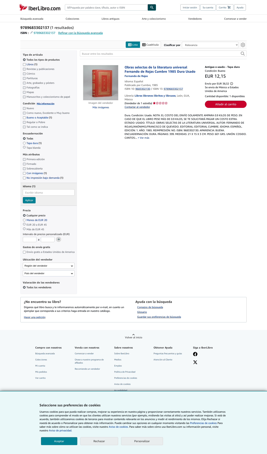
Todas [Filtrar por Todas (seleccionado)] (28, 138)
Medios (117, 359)
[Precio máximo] (48, 239)
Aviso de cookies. (118, 426)
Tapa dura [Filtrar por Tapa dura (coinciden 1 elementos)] (32, 143)
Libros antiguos (110, 18)
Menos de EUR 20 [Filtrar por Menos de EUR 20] (35, 220)
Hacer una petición (34, 317)
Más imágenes (101, 107)
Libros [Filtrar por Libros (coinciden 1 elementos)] (30, 64)
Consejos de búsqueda (150, 307)
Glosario (142, 311)
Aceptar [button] (59, 441)
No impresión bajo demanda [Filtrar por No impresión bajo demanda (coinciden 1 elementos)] (43, 177)
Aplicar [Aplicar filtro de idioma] (29, 200)
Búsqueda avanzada (31, 18)
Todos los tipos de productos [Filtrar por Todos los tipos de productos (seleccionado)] (41, 59)
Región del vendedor (35, 265)
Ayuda (240, 7)
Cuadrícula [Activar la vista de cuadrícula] (150, 45)
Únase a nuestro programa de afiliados (89, 361)
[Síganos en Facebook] (195, 354)
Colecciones (72, 18)
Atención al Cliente (163, 359)
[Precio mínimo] (30, 239)
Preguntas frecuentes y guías (168, 353)
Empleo (118, 365)
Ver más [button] (144, 137)
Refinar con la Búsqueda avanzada (80, 33)
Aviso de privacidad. (60, 430)
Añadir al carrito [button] (225, 104)
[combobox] (106, 7)
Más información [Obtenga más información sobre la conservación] (45, 103)
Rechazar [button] (99, 441)
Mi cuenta (40, 365)
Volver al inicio (133, 337)
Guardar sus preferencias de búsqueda (159, 316)
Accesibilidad (120, 390)
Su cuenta (208, 7)
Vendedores (195, 18)
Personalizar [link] (142, 441)
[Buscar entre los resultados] (163, 53)
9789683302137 (44, 33)
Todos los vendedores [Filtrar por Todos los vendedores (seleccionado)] (39, 287)
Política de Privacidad (124, 371)
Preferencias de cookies (203, 423)
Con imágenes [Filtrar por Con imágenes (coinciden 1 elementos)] (35, 173)
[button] (243, 54)
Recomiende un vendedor (87, 368)
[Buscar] (152, 7)
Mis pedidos (41, 371)
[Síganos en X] (195, 362)
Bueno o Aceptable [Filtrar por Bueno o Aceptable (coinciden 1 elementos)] (37, 117)
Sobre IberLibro (121, 353)
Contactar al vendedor (137, 106)
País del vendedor (34, 273)
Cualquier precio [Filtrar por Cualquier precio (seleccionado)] (34, 215)
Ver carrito (40, 378)
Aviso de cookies (122, 384)
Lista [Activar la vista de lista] (133, 45)
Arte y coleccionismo (154, 18)
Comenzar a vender (235, 18)
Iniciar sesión (190, 7)
